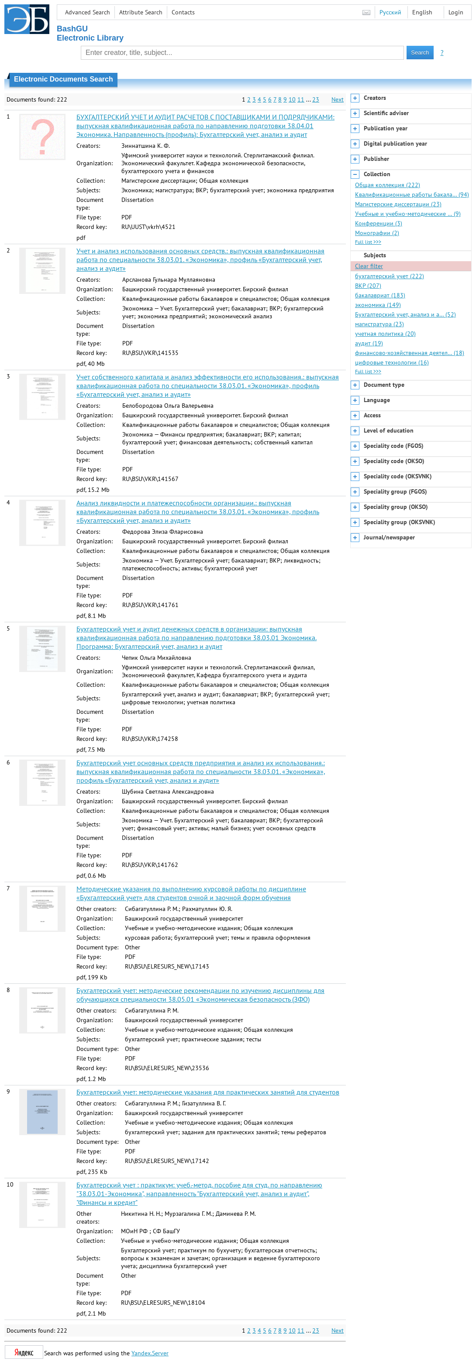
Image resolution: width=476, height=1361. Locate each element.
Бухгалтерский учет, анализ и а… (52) (405, 314)
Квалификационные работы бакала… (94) (412, 194)
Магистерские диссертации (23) (398, 204)
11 (300, 99)
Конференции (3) (378, 223)
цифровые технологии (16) (392, 362)
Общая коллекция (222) (387, 185)
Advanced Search (87, 12)
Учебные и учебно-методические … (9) (408, 214)
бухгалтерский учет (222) (389, 276)
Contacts (183, 12)
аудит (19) (369, 343)
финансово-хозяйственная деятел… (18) (409, 353)
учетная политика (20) (385, 334)
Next (337, 99)
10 (292, 99)
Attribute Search (140, 12)
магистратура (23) (379, 324)
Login (455, 12)
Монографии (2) (377, 233)
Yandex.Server (150, 1353)
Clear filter (369, 266)
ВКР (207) (368, 286)
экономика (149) (378, 305)
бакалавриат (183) (380, 295)
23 (315, 99)
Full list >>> (368, 242)
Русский (390, 12)
